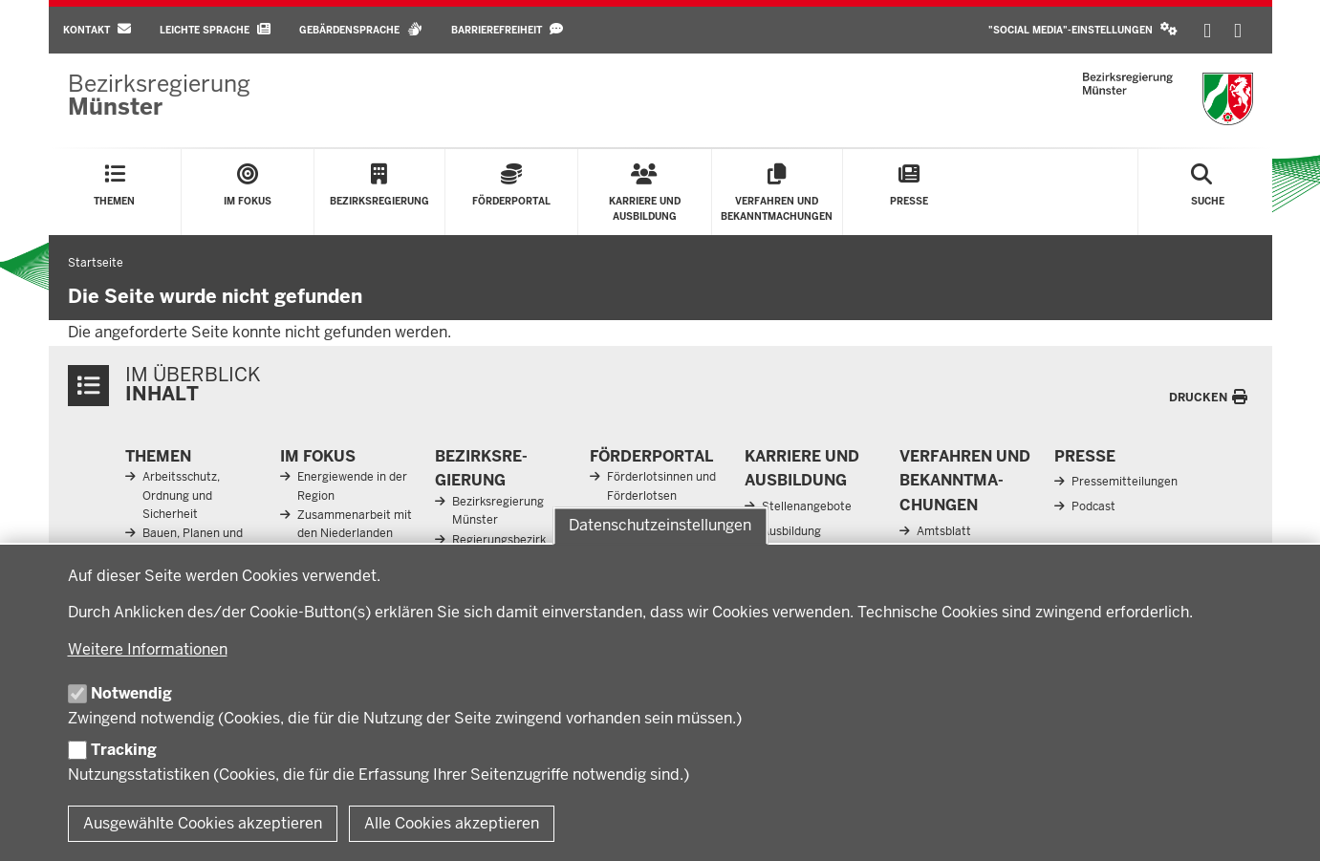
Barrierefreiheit (507, 29)
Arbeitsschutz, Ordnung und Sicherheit (181, 495)
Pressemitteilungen (1124, 481)
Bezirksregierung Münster (498, 510)
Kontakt (97, 29)
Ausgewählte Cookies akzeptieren (202, 823)
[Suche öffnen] (1207, 192)
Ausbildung (791, 531)
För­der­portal (651, 456)
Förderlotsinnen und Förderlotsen (661, 486)
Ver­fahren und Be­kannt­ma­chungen (964, 480)
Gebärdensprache (360, 29)
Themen (158, 456)
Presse (1084, 456)
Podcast (1093, 506)
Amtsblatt (944, 531)
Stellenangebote (807, 506)
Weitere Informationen (147, 649)
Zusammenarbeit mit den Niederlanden (354, 524)
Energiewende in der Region (352, 486)
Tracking (124, 750)
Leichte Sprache (215, 29)
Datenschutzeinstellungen (660, 526)
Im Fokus (318, 456)
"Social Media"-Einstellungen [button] (1083, 29)
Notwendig (131, 693)
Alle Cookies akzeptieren (451, 823)
